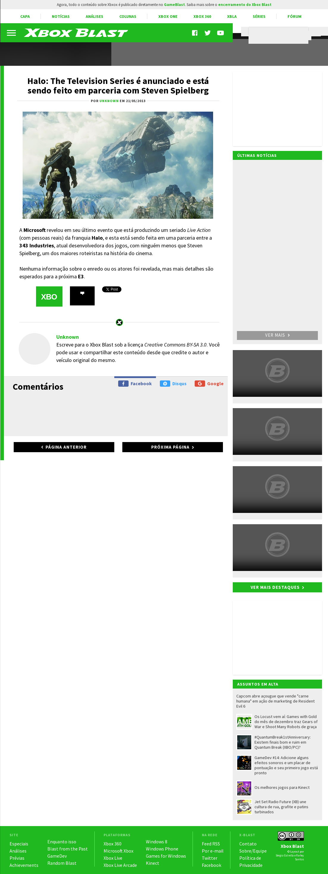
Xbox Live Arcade (120, 865)
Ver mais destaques (275, 587)
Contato (248, 844)
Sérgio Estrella (285, 855)
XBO (49, 296)
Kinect (152, 863)
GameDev (57, 856)
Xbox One (167, 16)
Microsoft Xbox (118, 851)
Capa (25, 16)
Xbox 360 (202, 16)
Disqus (173, 383)
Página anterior (66, 447)
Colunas (127, 16)
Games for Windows (166, 856)
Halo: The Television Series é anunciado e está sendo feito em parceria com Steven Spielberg (118, 85)
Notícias (61, 16)
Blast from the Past (67, 849)
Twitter (209, 858)
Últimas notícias (257, 155)
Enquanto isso (61, 842)
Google (209, 383)
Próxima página (170, 447)
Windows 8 (156, 842)
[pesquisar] (280, 35)
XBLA (232, 16)
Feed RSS (211, 844)
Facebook (135, 383)
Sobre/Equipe (253, 851)
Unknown (67, 336)
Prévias (17, 858)
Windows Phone (162, 849)
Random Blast (61, 863)
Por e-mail (213, 851)
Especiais (19, 844)
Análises (94, 16)
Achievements (24, 865)
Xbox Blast (292, 846)
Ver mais (277, 335)
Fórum (295, 16)
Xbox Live (113, 858)
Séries (259, 16)
